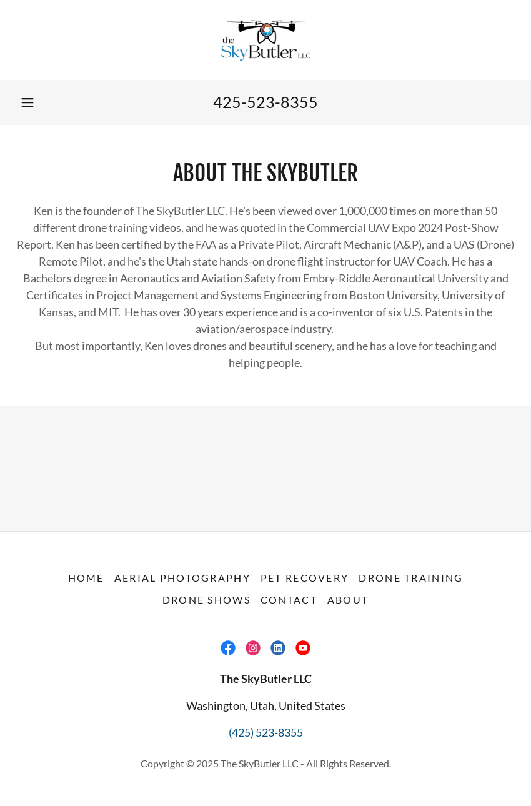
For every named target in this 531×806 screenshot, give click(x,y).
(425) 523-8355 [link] (266, 732)
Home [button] (86, 578)
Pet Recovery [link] (305, 578)
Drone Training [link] (411, 578)
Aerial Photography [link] (182, 578)
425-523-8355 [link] (265, 101)
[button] (27, 102)
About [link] (348, 599)
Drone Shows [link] (206, 599)
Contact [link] (289, 599)
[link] (265, 40)
